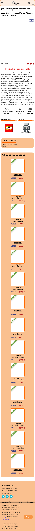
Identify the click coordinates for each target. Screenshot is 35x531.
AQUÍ (18, 528)
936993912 (7, 493)
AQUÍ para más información (8, 518)
